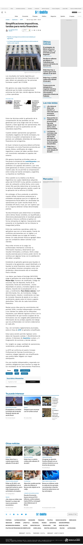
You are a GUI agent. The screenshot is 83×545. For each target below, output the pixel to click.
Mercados (72, 520)
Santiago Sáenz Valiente (13, 30)
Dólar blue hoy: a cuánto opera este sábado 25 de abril (49, 71)
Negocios (53, 16)
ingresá (79, 12)
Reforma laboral (45, 8)
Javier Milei (65, 8)
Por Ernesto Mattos (54, 419)
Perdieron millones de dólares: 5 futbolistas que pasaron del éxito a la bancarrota (50, 62)
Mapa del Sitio (63, 525)
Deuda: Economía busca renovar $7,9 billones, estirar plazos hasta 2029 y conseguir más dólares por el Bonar (32, 500)
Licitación (37, 8)
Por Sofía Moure (46, 467)
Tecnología (47, 525)
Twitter (6, 514)
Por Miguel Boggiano (54, 406)
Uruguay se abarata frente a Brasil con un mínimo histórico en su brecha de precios (50, 462)
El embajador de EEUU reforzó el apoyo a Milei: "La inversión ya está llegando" (49, 50)
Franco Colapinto (56, 8)
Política (44, 16)
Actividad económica (20, 8)
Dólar (12, 8)
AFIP (21, 19)
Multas (62, 528)
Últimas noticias (20, 520)
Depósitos (9, 373)
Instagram (13, 514)
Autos (25, 525)
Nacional (35, 523)
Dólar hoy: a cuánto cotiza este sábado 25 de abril (50, 79)
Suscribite (32, 381)
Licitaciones (71, 528)
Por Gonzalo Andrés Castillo (48, 507)
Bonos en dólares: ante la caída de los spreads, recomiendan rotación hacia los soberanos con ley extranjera (50, 487)
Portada (8, 520)
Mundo (44, 523)
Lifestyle (26, 523)
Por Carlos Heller (28, 418)
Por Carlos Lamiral (28, 507)
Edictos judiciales (50, 528)
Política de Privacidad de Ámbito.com (18, 528)
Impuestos (24, 373)
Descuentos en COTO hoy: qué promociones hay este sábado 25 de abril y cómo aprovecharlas (52, 123)
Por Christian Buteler (10, 418)
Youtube (22, 514)
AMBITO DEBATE (55, 533)
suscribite (74, 12)
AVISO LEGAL (37, 528)
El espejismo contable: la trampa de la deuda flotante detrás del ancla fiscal (13, 412)
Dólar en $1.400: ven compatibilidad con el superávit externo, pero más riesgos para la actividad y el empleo (14, 487)
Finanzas (35, 16)
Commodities (54, 181)
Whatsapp (26, 514)
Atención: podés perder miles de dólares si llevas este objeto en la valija (32, 486)
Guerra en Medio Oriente (75, 8)
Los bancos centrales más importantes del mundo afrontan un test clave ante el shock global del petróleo (52, 137)
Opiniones (15, 19)
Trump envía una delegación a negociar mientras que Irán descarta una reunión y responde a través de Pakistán (50, 90)
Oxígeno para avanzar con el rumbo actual (31, 410)
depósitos (26, 338)
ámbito (8, 19)
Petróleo (30, 8)
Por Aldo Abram (9, 507)
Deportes (52, 523)
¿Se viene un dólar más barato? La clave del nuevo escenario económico (18, 104)
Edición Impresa (64, 523)
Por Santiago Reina (10, 493)
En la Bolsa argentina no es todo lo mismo (55, 401)
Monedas (45, 181)
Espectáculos (35, 525)
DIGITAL (25, 533)
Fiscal (16, 373)
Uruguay (71, 16)
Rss (55, 525)
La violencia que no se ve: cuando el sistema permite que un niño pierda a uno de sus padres (36, 106)
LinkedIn (17, 514)
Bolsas (49, 181)
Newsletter (80, 16)
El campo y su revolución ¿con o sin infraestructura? (57, 413)
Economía (25, 16)
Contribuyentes (25, 370)
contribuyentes (31, 161)
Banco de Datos (61, 520)
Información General (13, 525)
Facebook (10, 514)
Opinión (63, 16)
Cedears (60, 181)
